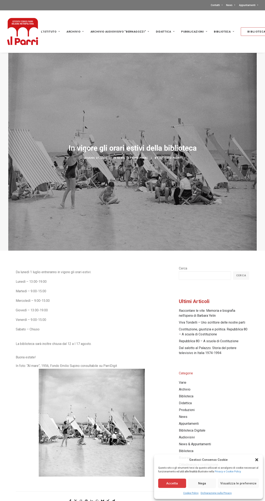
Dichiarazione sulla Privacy (216, 493)
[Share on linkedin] (91, 463)
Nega (202, 483)
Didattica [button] (165, 31)
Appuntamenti (248, 5)
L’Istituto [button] (50, 31)
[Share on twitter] (75, 463)
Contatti (216, 5)
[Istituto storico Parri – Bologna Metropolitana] (22, 31)
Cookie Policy (191, 493)
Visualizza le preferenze (238, 483)
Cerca (183, 231)
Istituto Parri (170, 139)
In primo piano (137, 139)
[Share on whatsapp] (97, 463)
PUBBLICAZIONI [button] (194, 31)
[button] (257, 460)
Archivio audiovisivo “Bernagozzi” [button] (119, 31)
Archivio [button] (75, 31)
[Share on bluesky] (102, 463)
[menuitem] (217, 5)
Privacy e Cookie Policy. (228, 471)
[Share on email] (113, 463)
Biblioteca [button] (224, 31)
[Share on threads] (80, 463)
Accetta (172, 483)
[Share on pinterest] (86, 463)
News (230, 5)
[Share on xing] (107, 463)
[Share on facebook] (70, 463)
